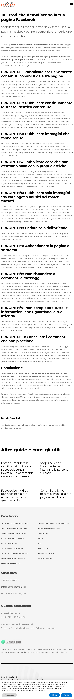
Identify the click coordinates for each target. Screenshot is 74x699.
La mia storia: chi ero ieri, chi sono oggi (53, 523)
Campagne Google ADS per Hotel (13, 533)
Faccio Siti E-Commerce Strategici (14, 553)
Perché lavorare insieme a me (49, 528)
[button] (71, 683)
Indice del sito (43, 548)
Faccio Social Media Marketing (13, 559)
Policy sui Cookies (45, 559)
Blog (40, 543)
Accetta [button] (66, 695)
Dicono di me (43, 533)
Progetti (41, 538)
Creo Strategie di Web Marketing (14, 528)
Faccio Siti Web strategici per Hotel (15, 523)
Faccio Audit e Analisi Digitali (12, 548)
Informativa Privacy (46, 553)
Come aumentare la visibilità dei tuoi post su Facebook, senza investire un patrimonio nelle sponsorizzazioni (17, 469)
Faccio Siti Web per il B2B (10, 564)
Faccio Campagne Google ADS (12, 538)
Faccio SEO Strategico (10, 543)
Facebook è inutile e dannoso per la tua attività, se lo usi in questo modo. (14, 495)
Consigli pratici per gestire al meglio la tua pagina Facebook (55, 494)
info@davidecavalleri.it (13, 586)
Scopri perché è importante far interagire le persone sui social (54, 468)
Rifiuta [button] (54, 695)
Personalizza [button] (9, 695)
